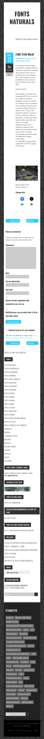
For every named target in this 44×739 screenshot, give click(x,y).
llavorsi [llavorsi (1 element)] (9, 666)
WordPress (35, 723)
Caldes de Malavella (11, 368)
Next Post (31, 220)
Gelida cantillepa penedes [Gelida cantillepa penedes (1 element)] (20, 658)
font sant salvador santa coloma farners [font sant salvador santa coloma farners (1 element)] (18, 654)
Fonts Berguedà (10, 382)
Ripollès (7, 453)
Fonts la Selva (26, 58)
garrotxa (8, 428)
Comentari (10, 245)
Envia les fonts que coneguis (15, 352)
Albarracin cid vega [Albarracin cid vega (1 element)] (12, 622)
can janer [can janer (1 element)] (31, 646)
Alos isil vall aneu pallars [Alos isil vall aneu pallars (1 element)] (14, 630)
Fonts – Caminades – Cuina (14, 546)
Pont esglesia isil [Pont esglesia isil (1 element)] (11, 674)
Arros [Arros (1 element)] (32, 630)
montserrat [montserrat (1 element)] (10, 670)
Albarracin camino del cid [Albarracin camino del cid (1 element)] (23, 618)
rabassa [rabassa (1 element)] (26, 678)
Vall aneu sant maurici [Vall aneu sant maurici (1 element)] (13, 702)
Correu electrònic (13, 281)
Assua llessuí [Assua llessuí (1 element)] (23, 634)
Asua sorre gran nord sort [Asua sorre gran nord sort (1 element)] (14, 638)
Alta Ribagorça (10, 365)
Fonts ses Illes (10, 421)
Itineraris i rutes (11, 436)
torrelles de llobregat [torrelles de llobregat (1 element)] (13, 698)
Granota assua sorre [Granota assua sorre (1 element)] (12, 662)
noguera (7, 439)
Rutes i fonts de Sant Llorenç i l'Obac (18, 473)
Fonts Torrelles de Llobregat (15, 425)
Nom (8, 273)
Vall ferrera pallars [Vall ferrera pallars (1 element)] (27, 702)
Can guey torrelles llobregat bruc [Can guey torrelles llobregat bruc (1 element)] (16, 646)
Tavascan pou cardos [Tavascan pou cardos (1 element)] (24, 694)
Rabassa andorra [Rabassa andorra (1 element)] (11, 682)
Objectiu (36, 730)
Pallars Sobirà (10, 446)
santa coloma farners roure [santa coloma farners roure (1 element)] (14, 686)
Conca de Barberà (10, 372)
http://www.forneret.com (14, 587)
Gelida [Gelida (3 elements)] (8, 658)
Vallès (6, 457)
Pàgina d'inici (11, 730)
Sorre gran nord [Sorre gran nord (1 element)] (11, 690)
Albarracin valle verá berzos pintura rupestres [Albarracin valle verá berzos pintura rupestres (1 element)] (20, 626)
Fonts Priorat (9, 414)
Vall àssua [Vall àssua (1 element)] (9, 706)
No (9, 67)
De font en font (10, 518)
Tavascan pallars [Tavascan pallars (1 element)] (31, 690)
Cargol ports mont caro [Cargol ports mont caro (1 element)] (13, 650)
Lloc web (9, 289)
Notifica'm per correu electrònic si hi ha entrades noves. (21, 314)
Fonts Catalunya (10, 386)
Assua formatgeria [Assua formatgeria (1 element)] (12, 634)
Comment (9, 70)
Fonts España (9, 393)
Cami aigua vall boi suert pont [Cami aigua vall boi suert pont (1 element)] (15, 642)
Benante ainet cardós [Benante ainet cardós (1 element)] (30, 638)
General (7, 432)
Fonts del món (9, 557)
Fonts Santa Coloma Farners (26, 59)
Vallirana (7, 460)
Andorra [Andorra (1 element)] (26, 630)
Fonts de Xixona (10, 553)
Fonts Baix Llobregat (12, 379)
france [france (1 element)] (33, 654)
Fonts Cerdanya (10, 389)
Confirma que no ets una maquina (20, 330)
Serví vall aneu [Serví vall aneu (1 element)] (29, 686)
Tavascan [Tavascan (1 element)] (21, 690)
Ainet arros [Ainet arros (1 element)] (10, 618)
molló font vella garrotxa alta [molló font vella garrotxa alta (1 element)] (22, 666)
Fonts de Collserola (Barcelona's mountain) (20, 550)
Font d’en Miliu (25, 54)
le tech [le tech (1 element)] (33, 662)
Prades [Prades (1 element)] (21, 674)
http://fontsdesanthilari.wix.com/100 (19, 530)
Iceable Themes (26, 726)
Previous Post (14, 220)
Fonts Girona (9, 400)
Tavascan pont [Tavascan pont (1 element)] (11, 694)
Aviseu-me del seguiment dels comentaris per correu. (17, 302)
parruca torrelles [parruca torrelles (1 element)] (29, 670)
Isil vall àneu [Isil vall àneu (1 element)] (24, 662)
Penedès (7, 450)
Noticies (7, 443)
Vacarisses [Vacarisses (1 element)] (24, 698)
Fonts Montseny (10, 411)
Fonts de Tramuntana (12, 502)
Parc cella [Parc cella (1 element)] (18, 670)
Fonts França (9, 397)
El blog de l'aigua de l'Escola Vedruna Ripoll (20, 543)
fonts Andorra (10, 375)
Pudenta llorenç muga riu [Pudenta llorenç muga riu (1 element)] (14, 678)
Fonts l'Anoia (9, 404)
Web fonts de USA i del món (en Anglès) (18, 560)
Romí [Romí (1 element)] (20, 682)
